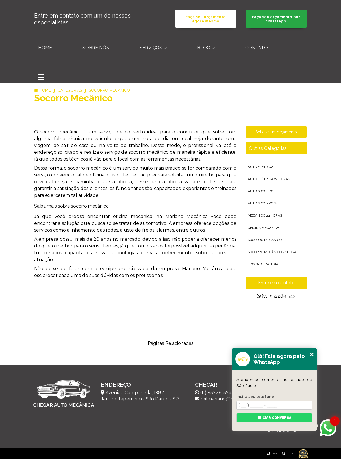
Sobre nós (95, 47)
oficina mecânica (263, 228)
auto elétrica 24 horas (269, 179)
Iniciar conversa (274, 418)
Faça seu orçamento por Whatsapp (276, 19)
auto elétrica (260, 167)
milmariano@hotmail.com (227, 399)
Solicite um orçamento (276, 132)
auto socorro (260, 191)
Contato (256, 47)
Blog (203, 47)
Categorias (70, 90)
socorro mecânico (265, 240)
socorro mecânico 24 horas (273, 252)
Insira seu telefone (255, 396)
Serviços (151, 47)
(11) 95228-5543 (276, 296)
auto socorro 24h (264, 203)
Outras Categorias (268, 148)
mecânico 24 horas (265, 215)
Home (45, 47)
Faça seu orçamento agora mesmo (206, 19)
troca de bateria (263, 264)
